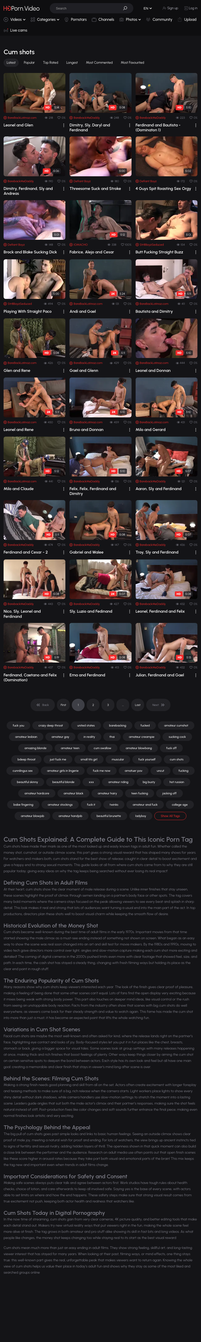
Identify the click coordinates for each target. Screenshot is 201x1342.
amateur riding (118, 782)
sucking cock (177, 737)
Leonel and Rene (19, 429)
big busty (149, 782)
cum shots (177, 759)
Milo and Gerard (151, 429)
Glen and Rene (17, 370)
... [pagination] (123, 705)
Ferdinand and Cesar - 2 (26, 552)
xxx (91, 782)
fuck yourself (147, 759)
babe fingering (23, 804)
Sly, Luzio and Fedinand (90, 611)
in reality (89, 737)
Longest (72, 63)
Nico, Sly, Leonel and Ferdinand (22, 614)
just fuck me (58, 759)
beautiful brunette (109, 816)
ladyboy (140, 816)
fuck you (18, 725)
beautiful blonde (63, 782)
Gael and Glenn (83, 370)
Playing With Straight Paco (28, 311)
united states (86, 725)
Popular (29, 63)
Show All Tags (170, 816)
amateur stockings (60, 804)
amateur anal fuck (145, 804)
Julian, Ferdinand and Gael (160, 675)
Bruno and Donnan (86, 429)
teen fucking (139, 793)
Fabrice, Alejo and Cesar (91, 252)
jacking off (169, 793)
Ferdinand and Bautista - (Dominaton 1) (158, 127)
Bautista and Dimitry (154, 311)
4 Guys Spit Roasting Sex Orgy (163, 188)
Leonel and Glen (18, 125)
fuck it (91, 804)
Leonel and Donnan (153, 370)
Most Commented (99, 63)
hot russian (176, 782)
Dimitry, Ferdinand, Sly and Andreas (28, 191)
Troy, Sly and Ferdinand (157, 552)
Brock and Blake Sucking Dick (30, 252)
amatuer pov (134, 771)
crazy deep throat (50, 725)
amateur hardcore (36, 793)
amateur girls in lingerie (62, 771)
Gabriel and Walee (86, 552)
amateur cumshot (176, 725)
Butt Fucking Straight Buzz (159, 252)
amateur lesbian (26, 737)
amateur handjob (70, 816)
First (63, 705)
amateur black (73, 793)
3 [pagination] (108, 705)
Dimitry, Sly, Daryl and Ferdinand (89, 127)
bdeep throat (26, 759)
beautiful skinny (27, 782)
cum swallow (103, 748)
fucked (145, 725)
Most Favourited (132, 63)
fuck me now (101, 771)
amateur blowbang (139, 748)
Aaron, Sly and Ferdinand (159, 488)
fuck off (171, 748)
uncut (160, 771)
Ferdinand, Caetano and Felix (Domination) (30, 677)
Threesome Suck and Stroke (95, 188)
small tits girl (89, 759)
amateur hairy (107, 793)
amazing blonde (35, 748)
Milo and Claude (19, 488)
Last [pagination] (138, 705)
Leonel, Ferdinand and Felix (160, 611)
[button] (126, 8)
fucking (183, 771)
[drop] (63, 125)
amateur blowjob (32, 816)
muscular (118, 759)
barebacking (117, 725)
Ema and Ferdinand (87, 675)
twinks (113, 804)
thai (112, 737)
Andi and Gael (82, 311)
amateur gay (60, 737)
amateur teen (70, 748)
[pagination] (43, 705)
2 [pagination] (93, 705)
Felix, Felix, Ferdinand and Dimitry (92, 491)
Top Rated (50, 63)
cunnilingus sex (23, 771)
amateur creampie (141, 737)
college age (180, 804)
